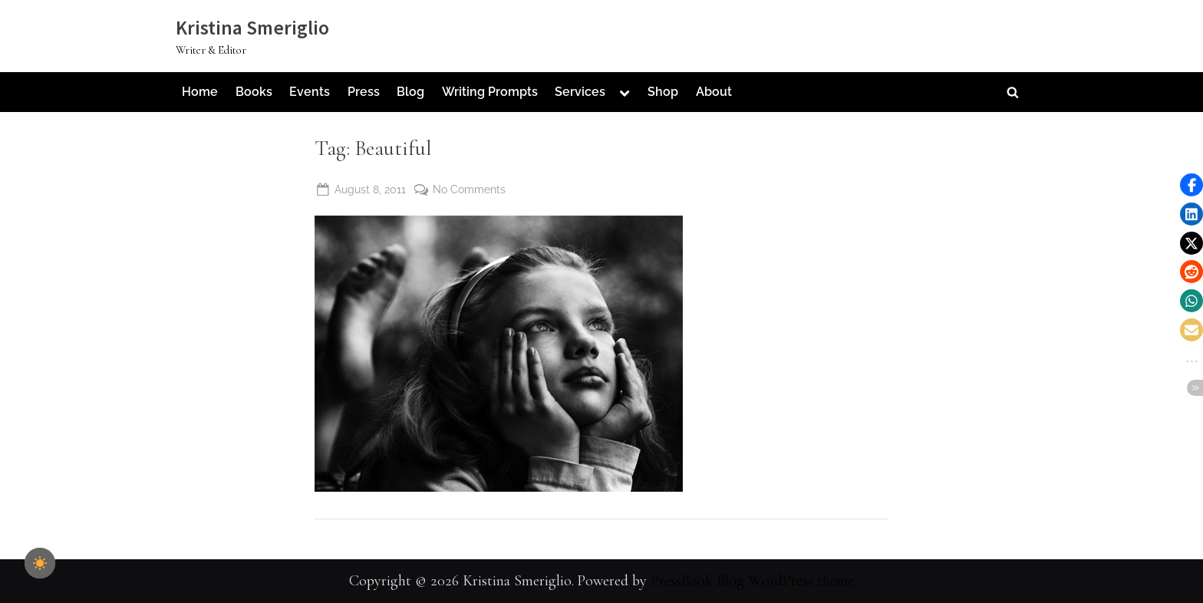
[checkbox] (40, 563)
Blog (410, 91)
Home (200, 91)
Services (580, 91)
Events (309, 91)
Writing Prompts (490, 91)
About (714, 91)
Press (364, 91)
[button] (1191, 184)
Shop (663, 91)
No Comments (469, 188)
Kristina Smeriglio (252, 27)
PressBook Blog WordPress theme (752, 581)
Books (254, 91)
